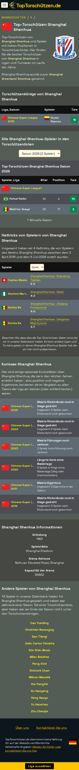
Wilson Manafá (39, 677)
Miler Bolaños (39, 657)
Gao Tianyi (39, 636)
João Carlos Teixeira (39, 643)
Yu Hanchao (39, 704)
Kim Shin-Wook (39, 650)
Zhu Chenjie (39, 711)
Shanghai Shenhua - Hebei (47, 292)
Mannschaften (14, 17)
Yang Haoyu (39, 698)
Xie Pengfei (39, 684)
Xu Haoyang (39, 691)
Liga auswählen (39, 766)
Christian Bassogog (39, 630)
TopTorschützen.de (38, 5)
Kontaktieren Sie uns (51, 728)
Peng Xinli (39, 664)
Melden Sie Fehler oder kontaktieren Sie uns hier (33, 748)
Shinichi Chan (39, 670)
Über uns (22, 728)
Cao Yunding (39, 623)
